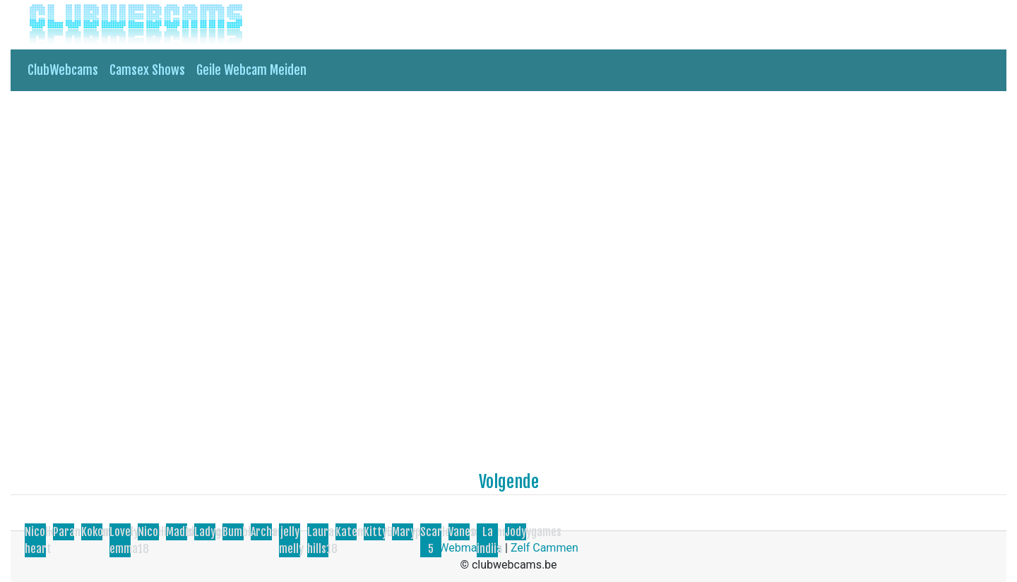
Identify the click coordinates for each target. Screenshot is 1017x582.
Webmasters (470, 547)
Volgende (509, 481)
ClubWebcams (63, 70)
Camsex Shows (147, 70)
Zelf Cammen (544, 547)
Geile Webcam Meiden (251, 70)
